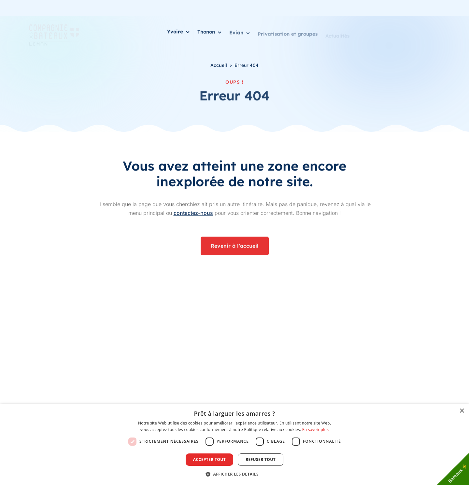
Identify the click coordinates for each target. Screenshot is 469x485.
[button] (234, 474)
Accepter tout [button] (209, 459)
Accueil (218, 65)
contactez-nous (193, 213)
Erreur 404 (246, 65)
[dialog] (234, 444)
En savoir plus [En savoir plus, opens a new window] (315, 429)
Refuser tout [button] (261, 459)
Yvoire (178, 32)
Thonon (209, 33)
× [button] (461, 411)
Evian (239, 34)
